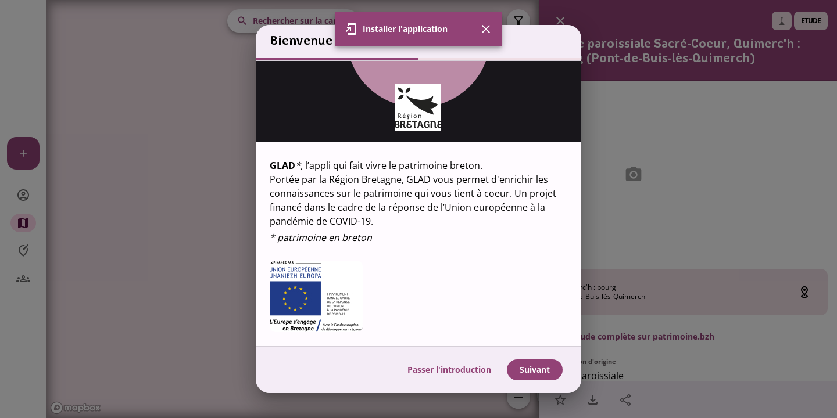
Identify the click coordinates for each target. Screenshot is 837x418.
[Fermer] (486, 29)
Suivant (535, 369)
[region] (418, 203)
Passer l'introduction (449, 369)
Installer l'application (405, 28)
